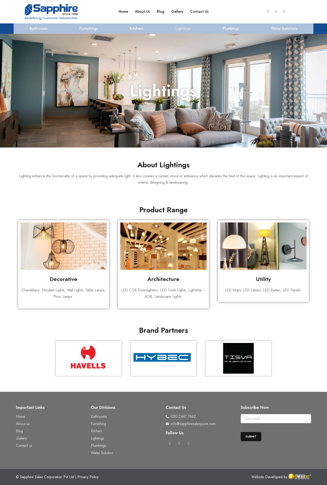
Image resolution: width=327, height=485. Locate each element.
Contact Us (199, 11)
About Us (142, 11)
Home (123, 11)
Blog (160, 11)
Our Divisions (103, 407)
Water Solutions (284, 28)
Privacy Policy (88, 477)
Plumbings (231, 28)
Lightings (183, 28)
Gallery (177, 11)
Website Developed (267, 477)
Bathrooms (38, 28)
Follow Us (174, 433)
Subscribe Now (255, 407)
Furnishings (88, 28)
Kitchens (137, 28)
